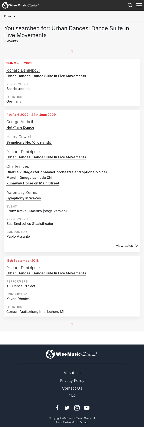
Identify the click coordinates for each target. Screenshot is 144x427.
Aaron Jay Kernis (21, 192)
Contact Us (72, 388)
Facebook (57, 408)
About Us (72, 373)
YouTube (86, 408)
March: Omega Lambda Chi (29, 177)
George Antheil (19, 121)
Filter (8, 16)
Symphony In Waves (23, 198)
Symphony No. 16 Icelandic (29, 142)
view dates (127, 245)
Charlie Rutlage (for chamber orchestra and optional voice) (56, 172)
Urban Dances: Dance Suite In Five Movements (46, 76)
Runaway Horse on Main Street (32, 183)
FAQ (72, 396)
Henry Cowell (18, 136)
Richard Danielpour (23, 70)
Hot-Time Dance (20, 127)
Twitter (67, 408)
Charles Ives (17, 166)
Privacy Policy (72, 380)
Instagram (77, 408)
